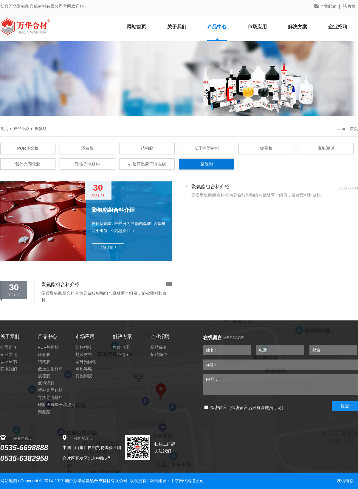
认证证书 (8, 361)
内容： (280, 384)
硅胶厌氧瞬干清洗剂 (147, 164)
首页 (4, 129)
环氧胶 (87, 148)
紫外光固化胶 (27, 164)
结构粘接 (83, 347)
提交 (345, 405)
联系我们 (8, 368)
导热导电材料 (87, 164)
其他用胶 (83, 376)
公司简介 (8, 347)
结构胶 (147, 148)
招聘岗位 (159, 354)
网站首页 (136, 26)
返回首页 (347, 128)
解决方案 (297, 26)
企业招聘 (337, 26)
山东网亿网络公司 (187, 480)
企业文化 (8, 354)
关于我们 (176, 26)
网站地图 (8, 480)
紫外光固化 (85, 361)
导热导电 (83, 368)
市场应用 (257, 26)
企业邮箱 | (327, 6)
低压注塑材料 (206, 148)
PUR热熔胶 (28, 148)
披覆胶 (266, 148)
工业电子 (121, 354)
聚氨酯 (41, 129)
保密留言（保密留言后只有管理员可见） (245, 407)
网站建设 (158, 480)
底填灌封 (325, 148)
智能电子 (121, 347)
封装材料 (83, 354)
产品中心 (217, 26)
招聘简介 (159, 347)
